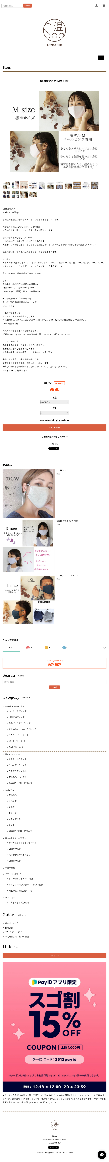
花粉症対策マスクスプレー (21, 855)
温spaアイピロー (12, 754)
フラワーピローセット (19, 735)
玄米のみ (13, 795)
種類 (55, 397)
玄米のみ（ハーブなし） (20, 777)
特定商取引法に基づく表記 (17, 936)
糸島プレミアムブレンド (20, 723)
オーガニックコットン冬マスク (23, 843)
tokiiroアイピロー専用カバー (21, 831)
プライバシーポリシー (15, 932)
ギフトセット (11, 898)
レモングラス (15, 819)
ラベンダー (14, 801)
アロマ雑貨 (10, 868)
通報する (54, 444)
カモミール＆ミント (18, 759)
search (27, 5)
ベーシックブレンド (18, 711)
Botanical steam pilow (14, 706)
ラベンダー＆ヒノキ (18, 765)
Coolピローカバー (17, 747)
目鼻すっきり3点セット (19, 902)
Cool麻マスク (15, 861)
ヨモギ (12, 807)
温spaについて (11, 923)
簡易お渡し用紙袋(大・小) (20, 891)
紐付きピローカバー (18, 741)
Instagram (54, 955)
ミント (12, 825)
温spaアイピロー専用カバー (21, 783)
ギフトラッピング (13, 874)
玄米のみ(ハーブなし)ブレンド (22, 729)
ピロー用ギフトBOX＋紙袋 (21, 878)
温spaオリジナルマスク (15, 838)
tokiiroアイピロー (12, 790)
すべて (11, 647)
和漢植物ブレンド (17, 717)
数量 (55, 408)
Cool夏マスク (15, 849)
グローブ (13, 813)
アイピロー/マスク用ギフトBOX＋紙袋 (26, 885)
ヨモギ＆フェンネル (18, 771)
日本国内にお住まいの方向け (55, 437)
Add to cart (54, 427)
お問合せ (9, 928)
